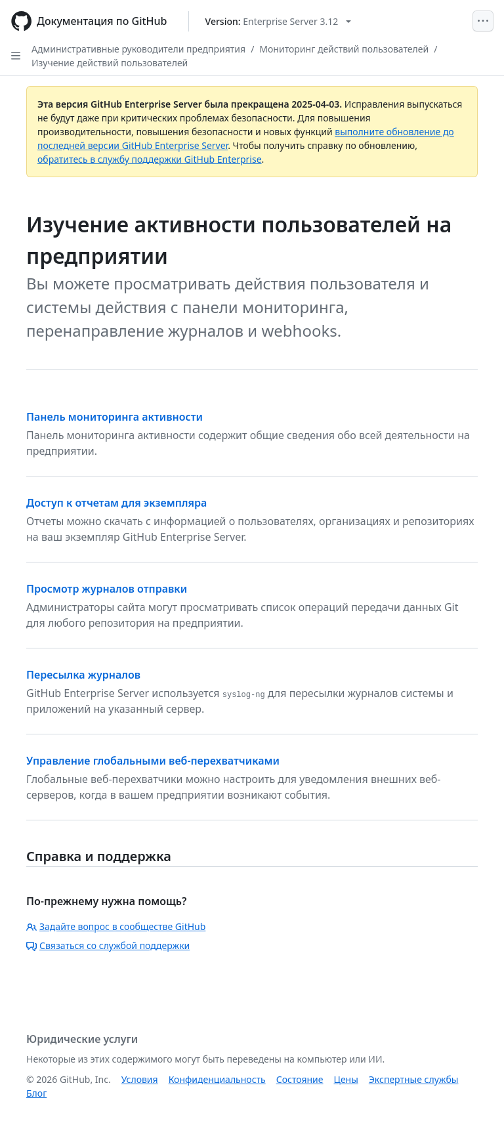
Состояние (300, 1079)
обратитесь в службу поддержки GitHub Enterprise (149, 159)
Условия (139, 1079)
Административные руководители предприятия (138, 49)
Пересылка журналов (83, 674)
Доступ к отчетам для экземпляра (116, 503)
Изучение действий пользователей (110, 62)
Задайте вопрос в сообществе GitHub (115, 926)
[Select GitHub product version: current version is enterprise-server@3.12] (279, 21)
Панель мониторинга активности (114, 417)
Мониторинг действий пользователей (344, 49)
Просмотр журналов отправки (106, 589)
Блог (36, 1093)
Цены (346, 1079)
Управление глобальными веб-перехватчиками (153, 760)
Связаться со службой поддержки (108, 945)
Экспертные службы (414, 1079)
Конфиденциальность (217, 1079)
